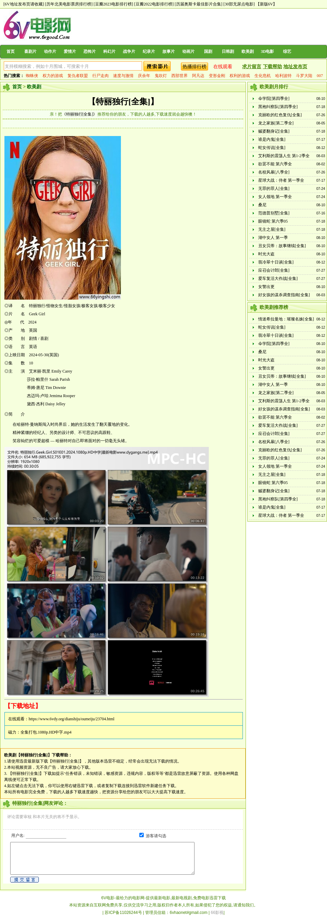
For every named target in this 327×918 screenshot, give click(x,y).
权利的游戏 (240, 75)
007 (320, 75)
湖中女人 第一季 (273, 237)
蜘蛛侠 (32, 75)
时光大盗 (266, 254)
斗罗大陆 (304, 75)
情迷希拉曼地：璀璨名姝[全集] (286, 319)
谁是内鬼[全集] (271, 139)
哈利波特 (283, 75)
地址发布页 (295, 66)
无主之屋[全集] (271, 229)
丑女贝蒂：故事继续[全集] (282, 245)
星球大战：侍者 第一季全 (281, 180)
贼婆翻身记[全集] (274, 131)
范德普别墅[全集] (274, 213)
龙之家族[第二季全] (276, 123)
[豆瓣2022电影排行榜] (154, 4)
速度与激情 (123, 75)
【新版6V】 (266, 4)
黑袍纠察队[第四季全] (278, 106)
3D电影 (267, 51)
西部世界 (179, 75)
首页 (10, 51)
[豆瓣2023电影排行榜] (113, 4)
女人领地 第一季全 (275, 196)
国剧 (208, 51)
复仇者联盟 (77, 75)
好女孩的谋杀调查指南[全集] (284, 294)
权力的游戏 (53, 75)
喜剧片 (30, 51)
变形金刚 (217, 75)
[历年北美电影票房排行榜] (69, 4)
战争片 (129, 51)
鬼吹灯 (161, 75)
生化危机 (262, 75)
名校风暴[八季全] (274, 172)
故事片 (168, 51)
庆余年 (144, 75)
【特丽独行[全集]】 (123, 101)
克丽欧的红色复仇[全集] (280, 114)
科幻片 (109, 51)
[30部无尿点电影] (239, 4)
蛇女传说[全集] (271, 147)
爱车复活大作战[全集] (278, 278)
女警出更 (266, 286)
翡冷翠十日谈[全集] (276, 262)
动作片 (50, 51)
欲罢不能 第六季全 (275, 164)
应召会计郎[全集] (274, 270)
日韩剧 (228, 51)
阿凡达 (198, 75)
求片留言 (251, 66)
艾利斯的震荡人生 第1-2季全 (284, 155)
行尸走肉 (100, 75)
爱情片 (70, 51)
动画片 (188, 51)
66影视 (217, 912)
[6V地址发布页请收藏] (23, 4)
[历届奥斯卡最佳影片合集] (198, 4)
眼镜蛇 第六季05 (273, 221)
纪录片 (149, 51)
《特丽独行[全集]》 (79, 114)
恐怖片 (89, 51)
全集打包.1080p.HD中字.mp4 (46, 732)
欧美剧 (248, 51)
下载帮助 (272, 66)
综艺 (287, 51)
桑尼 (262, 204)
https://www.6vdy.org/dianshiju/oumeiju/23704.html (71, 719)
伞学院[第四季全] (274, 98)
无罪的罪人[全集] (274, 188)
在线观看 (222, 66)
